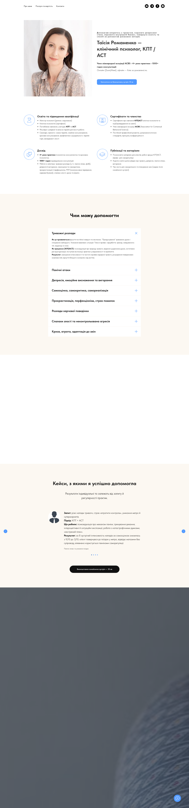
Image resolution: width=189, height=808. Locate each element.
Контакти (60, 6)
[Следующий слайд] (183, 531)
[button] (117, 82)
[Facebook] (157, 6)
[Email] (147, 6)
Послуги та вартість (44, 6)
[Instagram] (163, 6)
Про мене (28, 6)
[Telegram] (152, 6)
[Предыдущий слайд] (5, 531)
